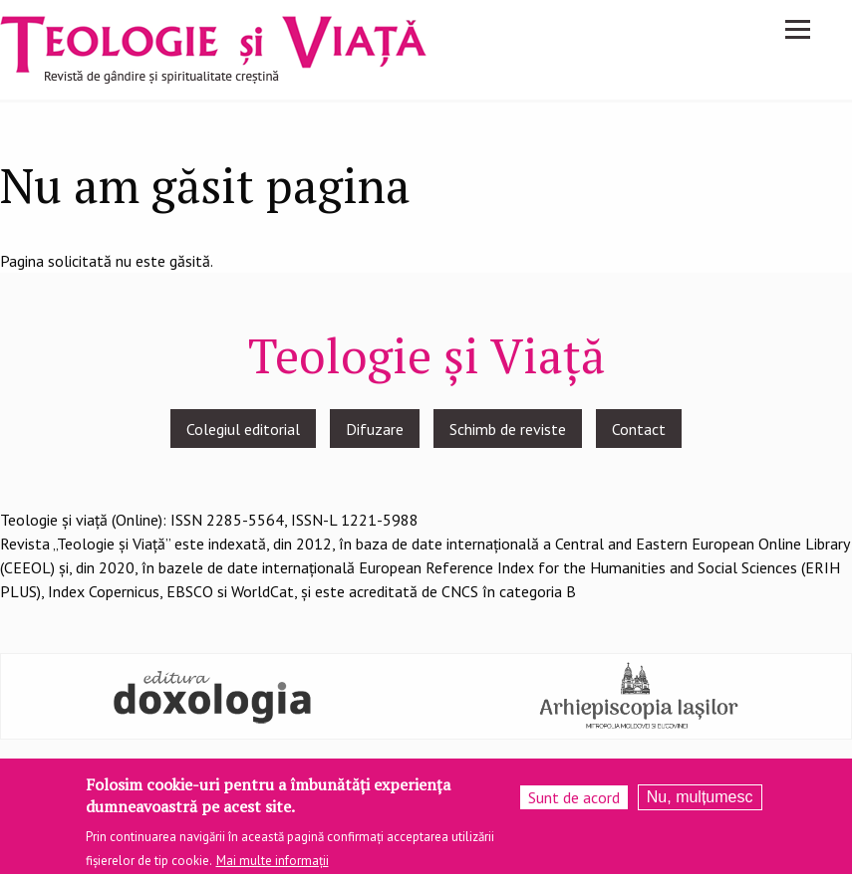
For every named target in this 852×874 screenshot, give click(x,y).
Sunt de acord (574, 803)
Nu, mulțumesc (700, 802)
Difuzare (375, 429)
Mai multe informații (272, 866)
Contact (639, 429)
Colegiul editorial (243, 429)
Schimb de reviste (507, 429)
